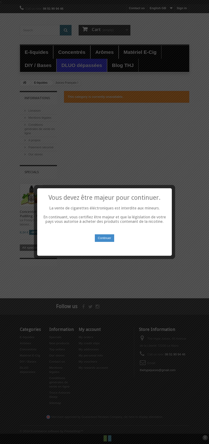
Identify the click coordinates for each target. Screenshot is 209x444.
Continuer (104, 233)
